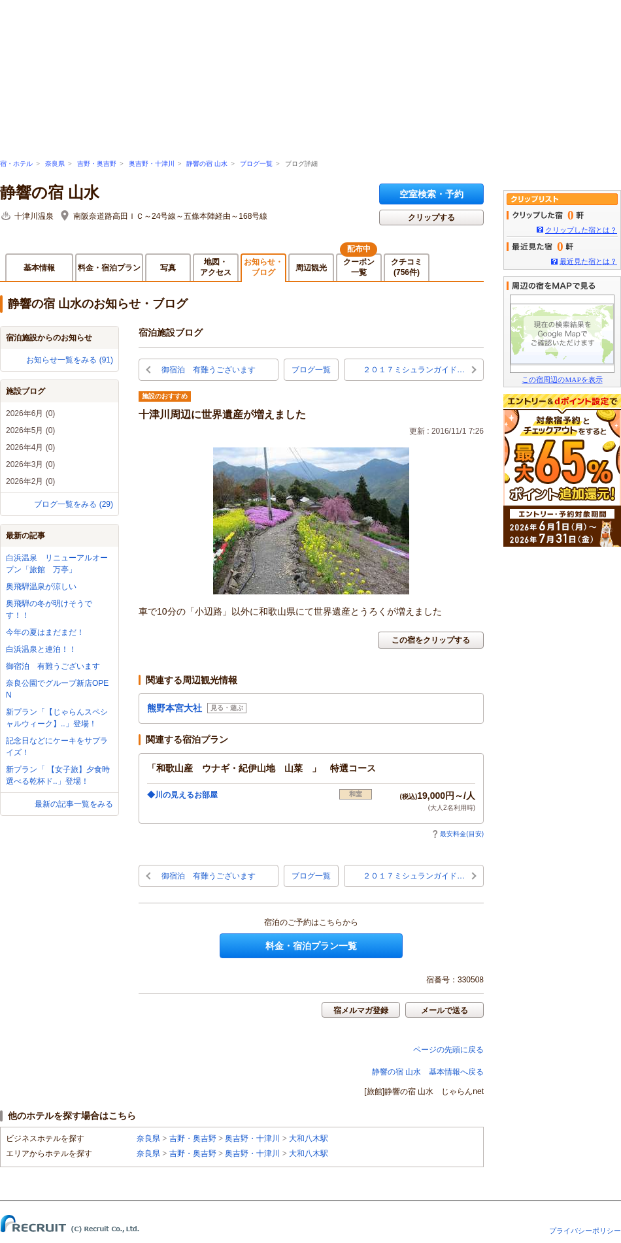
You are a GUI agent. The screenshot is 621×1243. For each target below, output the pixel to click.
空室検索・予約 (431, 194)
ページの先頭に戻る (448, 1049)
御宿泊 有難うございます (53, 666)
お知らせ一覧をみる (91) (69, 359)
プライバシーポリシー (585, 1231)
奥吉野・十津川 (152, 163)
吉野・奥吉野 (96, 163)
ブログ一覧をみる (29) (73, 504)
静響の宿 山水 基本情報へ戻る (428, 1071)
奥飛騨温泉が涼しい (41, 586)
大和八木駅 (308, 1138)
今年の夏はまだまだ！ (45, 632)
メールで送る (444, 1010)
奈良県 (55, 163)
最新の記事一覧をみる (74, 804)
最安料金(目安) (458, 833)
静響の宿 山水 (206, 163)
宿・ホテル (16, 163)
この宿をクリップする (431, 640)
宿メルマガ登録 (360, 1010)
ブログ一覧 (256, 163)
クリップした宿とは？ (581, 230)
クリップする (431, 217)
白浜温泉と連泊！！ (41, 649)
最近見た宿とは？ (588, 261)
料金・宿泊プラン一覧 (311, 946)
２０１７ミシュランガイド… (414, 369)
